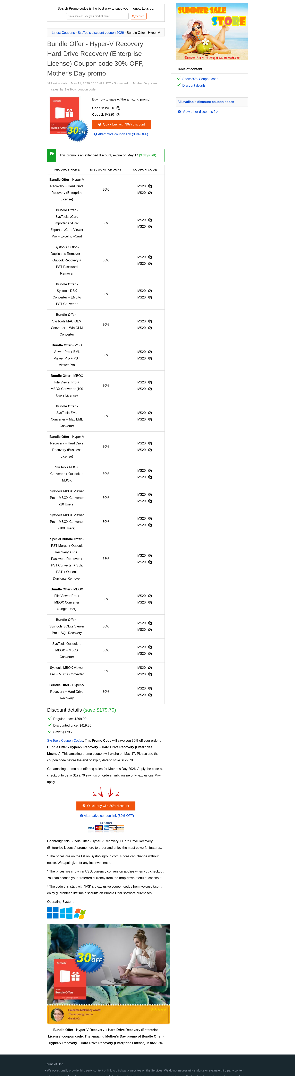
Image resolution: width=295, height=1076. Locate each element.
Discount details (193, 85)
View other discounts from (198, 111)
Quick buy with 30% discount (121, 124)
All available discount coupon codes (205, 102)
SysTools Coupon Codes (65, 740)
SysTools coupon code (79, 89)
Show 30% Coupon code (200, 79)
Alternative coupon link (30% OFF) (120, 134)
